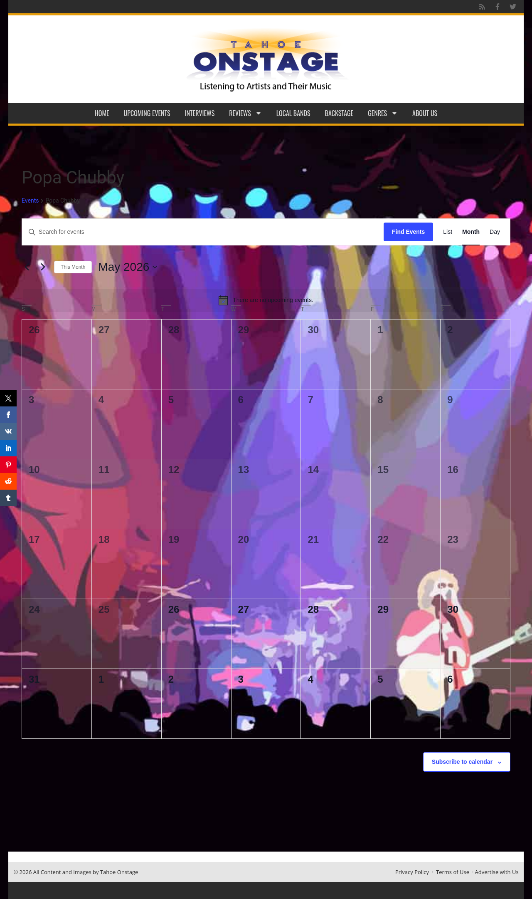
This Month (73, 267)
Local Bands (293, 113)
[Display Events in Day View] (495, 232)
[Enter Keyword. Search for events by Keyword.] (203, 232)
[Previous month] (27, 267)
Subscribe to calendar (462, 761)
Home (102, 113)
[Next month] (43, 267)
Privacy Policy (412, 872)
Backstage (339, 113)
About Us (424, 113)
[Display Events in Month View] (471, 232)
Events (30, 200)
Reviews (245, 113)
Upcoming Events (147, 113)
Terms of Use (452, 872)
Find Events (408, 231)
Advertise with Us (497, 872)
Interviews (200, 113)
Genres (383, 113)
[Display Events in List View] (447, 232)
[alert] (266, 300)
